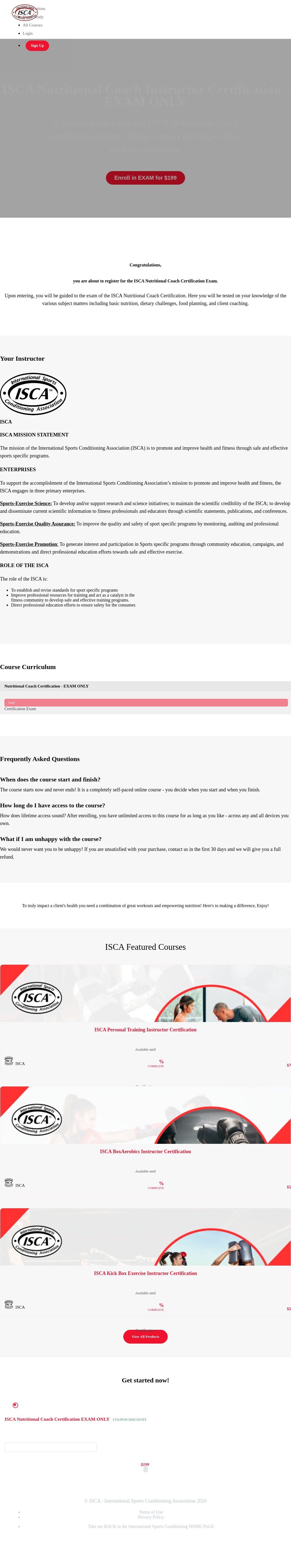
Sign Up (37, 46)
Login (28, 33)
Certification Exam (146, 703)
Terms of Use (151, 1512)
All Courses (32, 25)
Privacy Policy (151, 1517)
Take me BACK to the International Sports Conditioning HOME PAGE (151, 1526)
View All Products (145, 1336)
